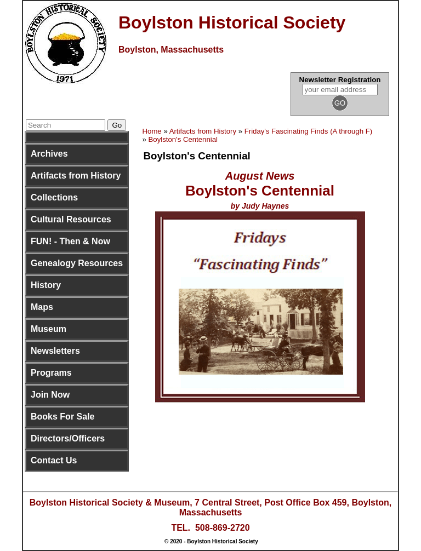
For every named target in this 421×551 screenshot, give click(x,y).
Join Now (50, 394)
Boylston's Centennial (183, 139)
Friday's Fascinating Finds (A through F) (308, 131)
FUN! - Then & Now (70, 241)
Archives (49, 153)
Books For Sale (62, 416)
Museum (48, 329)
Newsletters (55, 350)
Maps (42, 307)
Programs (51, 372)
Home (152, 131)
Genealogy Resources (77, 263)
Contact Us (54, 460)
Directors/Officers (68, 438)
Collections (54, 197)
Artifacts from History (76, 175)
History (46, 285)
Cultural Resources (71, 219)
